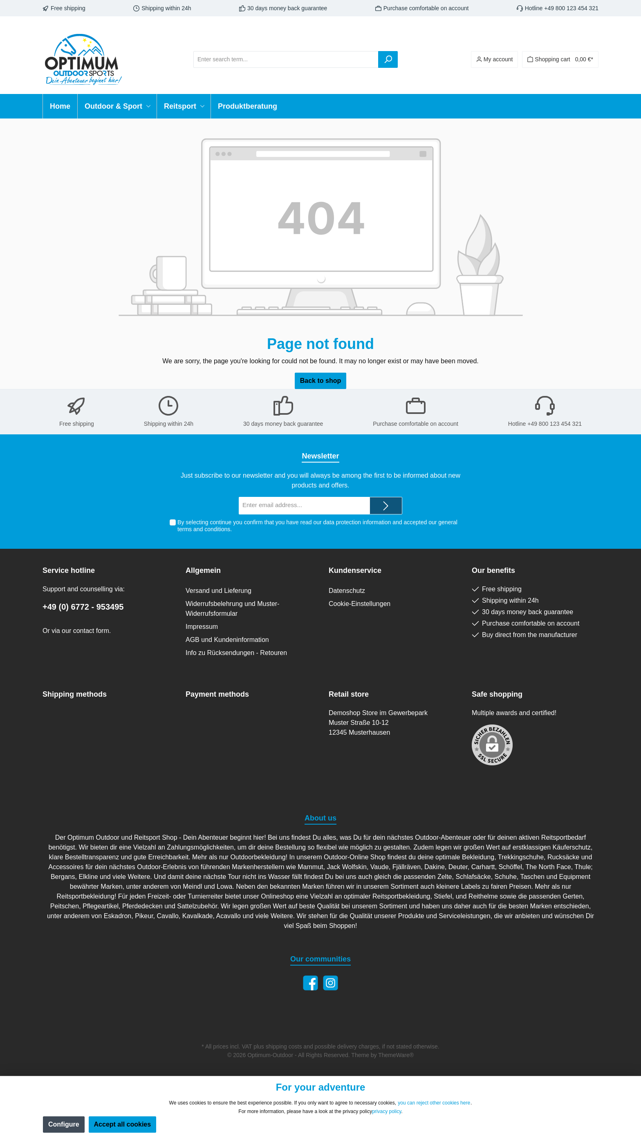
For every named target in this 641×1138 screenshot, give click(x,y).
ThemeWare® (396, 1055)
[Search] (388, 59)
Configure (63, 1124)
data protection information (357, 522)
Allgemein (203, 570)
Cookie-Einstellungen (359, 603)
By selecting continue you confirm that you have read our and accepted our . (317, 525)
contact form (91, 630)
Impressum (202, 626)
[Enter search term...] (286, 59)
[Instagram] (330, 983)
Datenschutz (347, 590)
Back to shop (320, 380)
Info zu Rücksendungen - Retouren (236, 652)
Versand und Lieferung (218, 590)
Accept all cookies (122, 1124)
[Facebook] (310, 983)
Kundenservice (355, 570)
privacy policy (386, 1111)
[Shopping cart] (560, 59)
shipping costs (284, 1046)
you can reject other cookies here (434, 1103)
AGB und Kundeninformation (227, 639)
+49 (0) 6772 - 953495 (83, 606)
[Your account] (494, 59)
